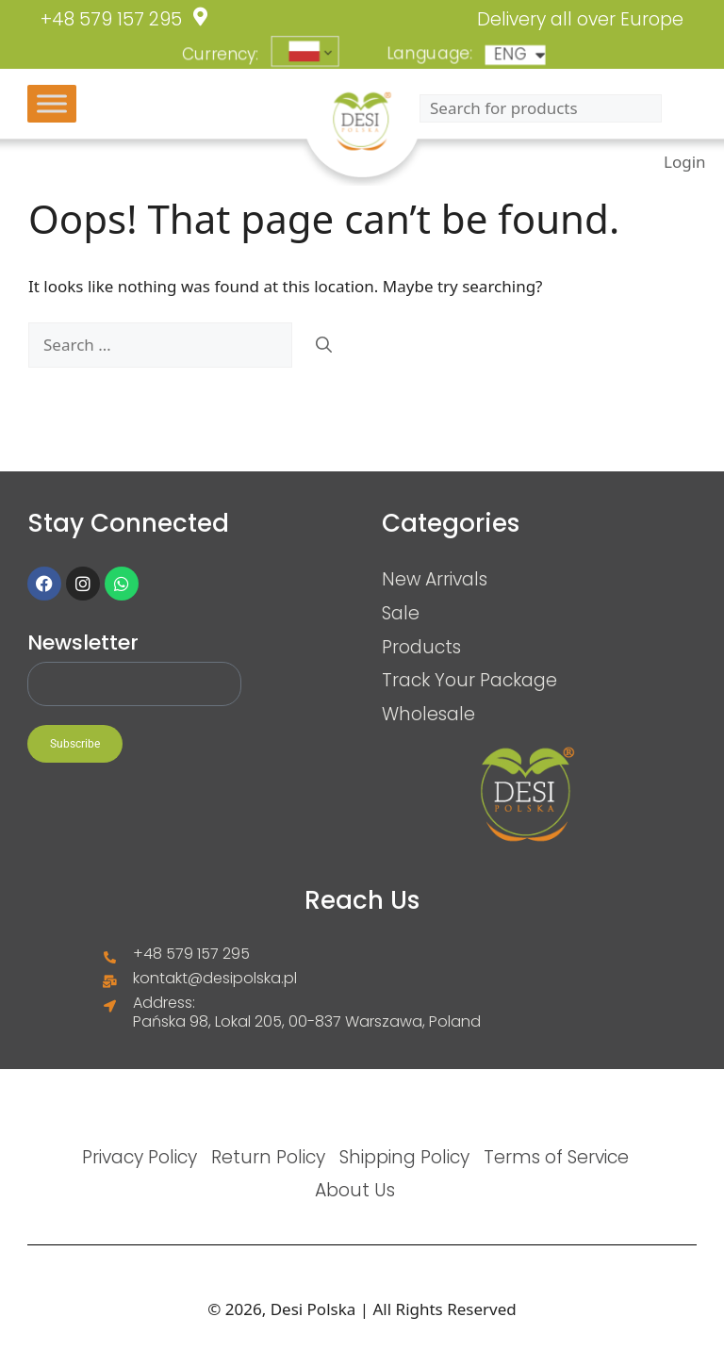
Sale (401, 613)
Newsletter (83, 643)
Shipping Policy (404, 1156)
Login (685, 161)
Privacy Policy (139, 1156)
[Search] (324, 345)
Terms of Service (556, 1156)
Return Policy (268, 1156)
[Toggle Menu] (52, 103)
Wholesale (428, 713)
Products (421, 646)
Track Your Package (469, 679)
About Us (355, 1189)
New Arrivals (434, 579)
